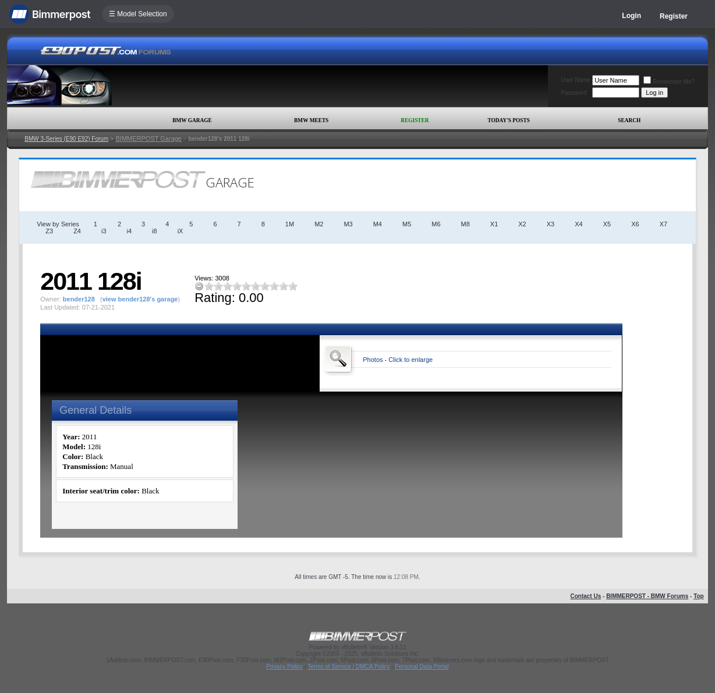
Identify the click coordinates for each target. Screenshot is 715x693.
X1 (494, 224)
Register (674, 16)
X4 (578, 224)
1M (289, 224)
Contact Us (585, 596)
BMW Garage (191, 120)
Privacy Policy (284, 666)
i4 (129, 231)
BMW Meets (311, 120)
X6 (635, 224)
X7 (663, 224)
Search (629, 120)
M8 (465, 224)
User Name (576, 80)
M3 (348, 224)
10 (293, 286)
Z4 (77, 231)
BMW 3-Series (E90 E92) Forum (66, 139)
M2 (318, 224)
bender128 (79, 299)
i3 (104, 231)
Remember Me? (669, 82)
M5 (406, 224)
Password (574, 93)
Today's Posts (509, 120)
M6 (435, 224)
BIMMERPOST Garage (148, 138)
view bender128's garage (140, 299)
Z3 (49, 231)
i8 (154, 231)
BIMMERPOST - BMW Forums (647, 596)
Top (698, 596)
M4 (377, 224)
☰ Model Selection (138, 14)
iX (180, 231)
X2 (522, 224)
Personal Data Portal (421, 666)
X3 (550, 224)
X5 (607, 224)
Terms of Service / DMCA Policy (348, 666)
